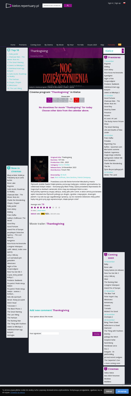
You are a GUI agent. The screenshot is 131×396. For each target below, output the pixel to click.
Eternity (107, 334)
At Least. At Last (110, 118)
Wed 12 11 (55, 100)
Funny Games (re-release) (114, 270)
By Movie (60, 45)
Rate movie (41, 210)
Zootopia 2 (108, 317)
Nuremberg (108, 343)
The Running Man (111, 282)
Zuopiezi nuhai (109, 340)
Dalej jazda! (13, 54)
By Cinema (49, 45)
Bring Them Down (111, 322)
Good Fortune (109, 98)
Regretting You (110, 144)
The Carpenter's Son (112, 360)
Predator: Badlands (111, 84)
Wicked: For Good (111, 311)
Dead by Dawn (110, 109)
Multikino (107, 382)
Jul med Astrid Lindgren (113, 357)
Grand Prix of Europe (112, 288)
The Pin (107, 166)
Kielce (109, 51)
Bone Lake (108, 267)
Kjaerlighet (108, 76)
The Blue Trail (109, 293)
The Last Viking (16, 88)
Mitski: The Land (110, 175)
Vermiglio (10, 335)
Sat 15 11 (71, 100)
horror (61, 165)
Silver (106, 279)
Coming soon (112, 256)
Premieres (23, 45)
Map (102, 45)
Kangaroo (11, 240)
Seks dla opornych (14, 297)
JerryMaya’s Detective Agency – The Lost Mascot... (15, 235)
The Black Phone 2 (14, 309)
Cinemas (113, 369)
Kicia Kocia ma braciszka (113, 72)
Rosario (107, 115)
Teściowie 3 (11, 306)
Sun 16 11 (76, 100)
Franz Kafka (108, 138)
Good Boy (108, 106)
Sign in (110, 3)
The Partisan (14, 79)
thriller (67, 165)
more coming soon (113, 363)
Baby (106, 264)
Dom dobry (108, 69)
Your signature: (36, 333)
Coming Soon (35, 45)
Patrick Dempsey (84, 177)
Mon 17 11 (82, 100)
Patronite (111, 45)
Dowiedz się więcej (17, 392)
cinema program (41, 87)
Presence (107, 112)
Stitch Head (11, 303)
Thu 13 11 (60, 100)
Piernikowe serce (110, 346)
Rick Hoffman (60, 177)
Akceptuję (122, 391)
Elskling (107, 67)
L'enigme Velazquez (111, 285)
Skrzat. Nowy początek (16, 300)
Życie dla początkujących (113, 169)
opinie (72, 87)
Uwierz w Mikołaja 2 (111, 92)
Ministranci (108, 299)
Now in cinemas (16, 170)
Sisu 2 (106, 349)
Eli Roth (40, 56)
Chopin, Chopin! (15, 82)
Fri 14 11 (66, 100)
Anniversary (108, 302)
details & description (55, 87)
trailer (66, 87)
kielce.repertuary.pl (25, 6)
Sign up (118, 3)
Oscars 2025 (92, 45)
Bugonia (107, 64)
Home (12, 45)
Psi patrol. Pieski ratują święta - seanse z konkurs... (16, 291)
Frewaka (107, 141)
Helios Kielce (109, 373)
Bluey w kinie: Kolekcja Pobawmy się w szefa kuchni (15, 177)
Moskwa (107, 379)
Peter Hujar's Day (111, 296)
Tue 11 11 (49, 100)
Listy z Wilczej (109, 276)
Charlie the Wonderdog (113, 163)
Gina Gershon (71, 177)
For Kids (80, 45)
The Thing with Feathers (113, 331)
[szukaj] (52, 5)
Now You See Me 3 (111, 273)
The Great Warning (111, 127)
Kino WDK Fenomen (112, 376)
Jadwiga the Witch (111, 337)
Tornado (107, 308)
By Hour (70, 45)
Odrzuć (109, 391)
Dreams (107, 305)
